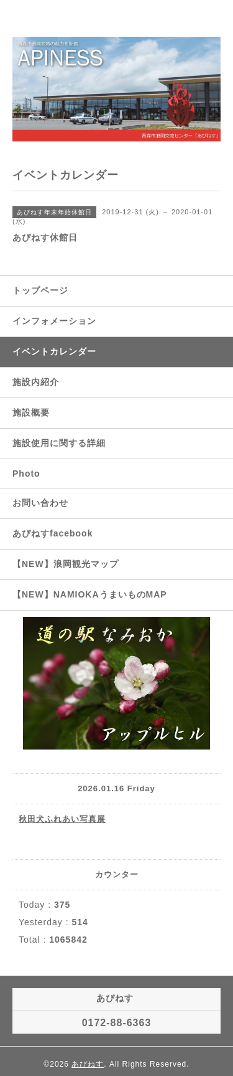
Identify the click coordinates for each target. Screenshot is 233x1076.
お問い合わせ (40, 503)
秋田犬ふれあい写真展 (62, 819)
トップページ (40, 290)
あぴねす (87, 1064)
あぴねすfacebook (52, 533)
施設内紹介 (35, 382)
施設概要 (31, 412)
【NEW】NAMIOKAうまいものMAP (89, 594)
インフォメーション (54, 321)
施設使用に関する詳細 (59, 443)
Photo (26, 473)
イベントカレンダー (54, 351)
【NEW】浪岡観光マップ (65, 564)
